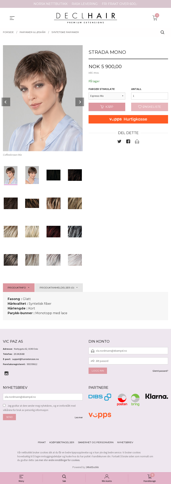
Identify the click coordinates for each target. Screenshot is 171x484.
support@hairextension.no (25, 359)
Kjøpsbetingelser (61, 442)
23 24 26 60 (19, 353)
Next (79, 102)
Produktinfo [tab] (17, 287)
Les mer (79, 417)
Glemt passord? (160, 370)
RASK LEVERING (85, 4)
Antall (136, 89)
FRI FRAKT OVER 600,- (119, 4)
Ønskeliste (149, 107)
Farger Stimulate (102, 89)
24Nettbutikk (92, 467)
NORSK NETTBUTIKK (51, 4)
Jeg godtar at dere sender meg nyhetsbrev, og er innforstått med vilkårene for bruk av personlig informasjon (39, 408)
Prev (6, 102)
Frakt (42, 442)
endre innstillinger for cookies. (64, 460)
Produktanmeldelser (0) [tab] (57, 287)
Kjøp (106, 107)
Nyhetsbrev (125, 442)
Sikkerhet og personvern (95, 442)
